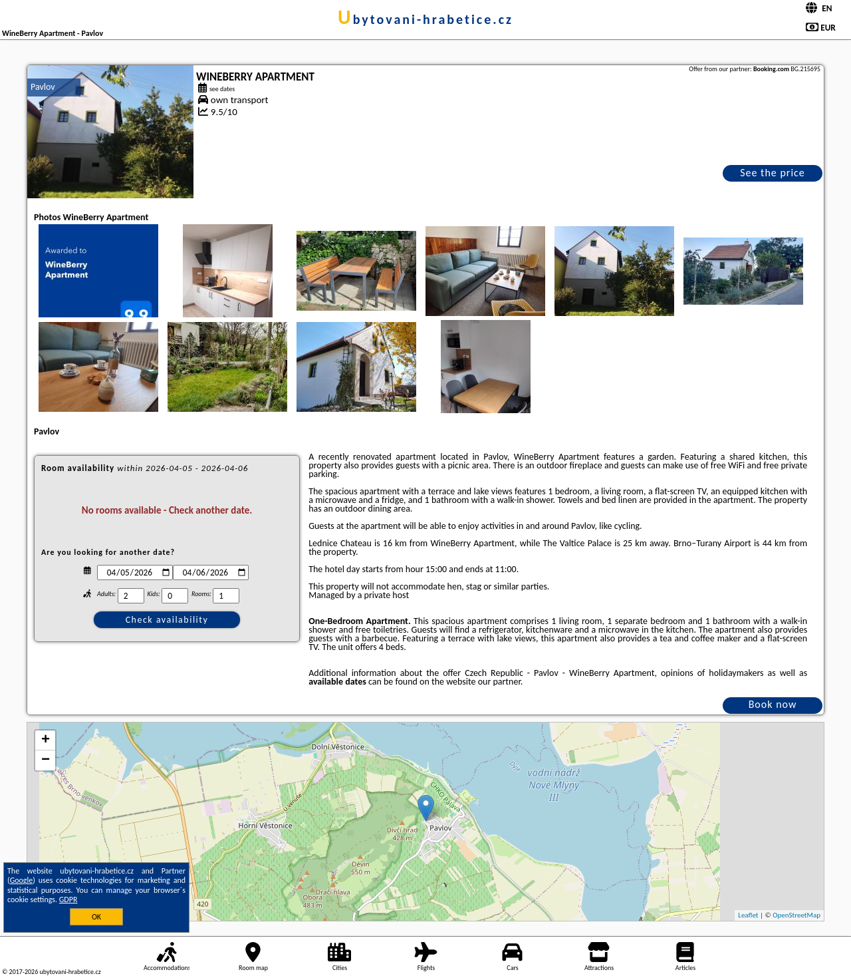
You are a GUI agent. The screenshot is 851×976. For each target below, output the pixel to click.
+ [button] (45, 740)
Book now (773, 704)
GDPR (68, 899)
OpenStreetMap (796, 915)
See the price (772, 172)
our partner (499, 681)
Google (21, 880)
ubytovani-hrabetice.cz (425, 19)
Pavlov (43, 86)
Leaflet (748, 915)
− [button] (45, 760)
